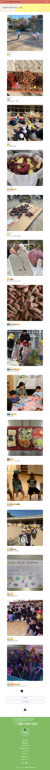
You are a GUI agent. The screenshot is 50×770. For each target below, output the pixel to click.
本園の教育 (25, 740)
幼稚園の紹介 (25, 743)
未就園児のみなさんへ (25, 748)
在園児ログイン (25, 759)
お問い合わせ (25, 756)
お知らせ (25, 754)
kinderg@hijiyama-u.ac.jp (19, 721)
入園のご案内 (25, 745)
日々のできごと (25, 751)
